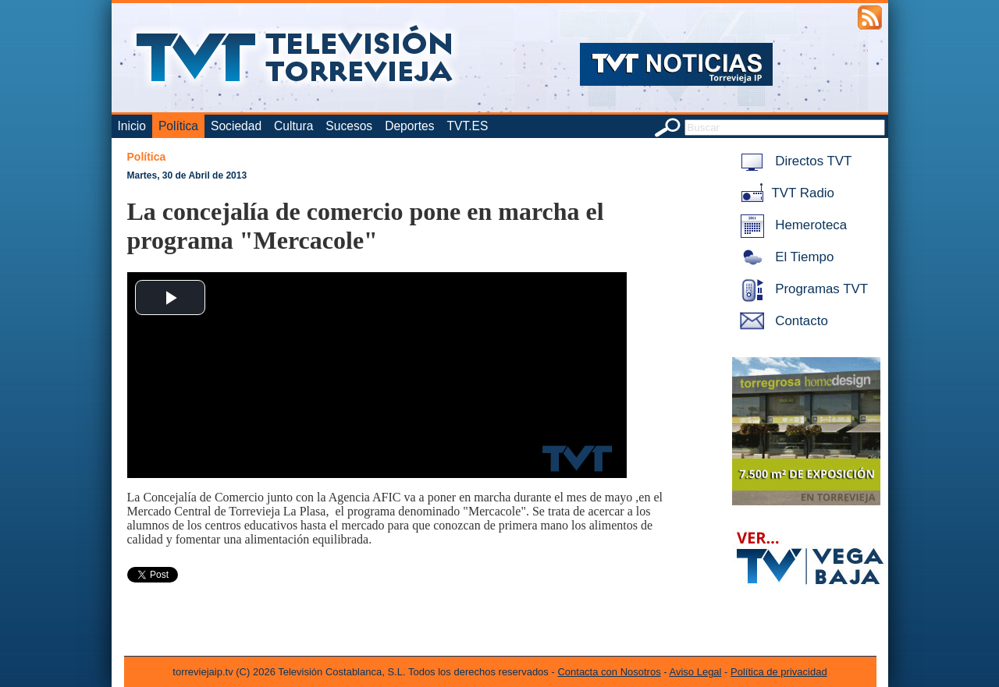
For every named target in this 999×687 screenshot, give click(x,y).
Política (178, 126)
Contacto (781, 320)
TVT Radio (784, 193)
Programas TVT (801, 289)
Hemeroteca (791, 225)
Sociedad (236, 126)
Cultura (293, 126)
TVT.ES (467, 126)
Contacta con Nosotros (608, 672)
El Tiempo (784, 257)
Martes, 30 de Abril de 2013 (187, 175)
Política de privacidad (779, 672)
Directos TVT (793, 161)
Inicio (132, 126)
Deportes (409, 126)
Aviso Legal (696, 672)
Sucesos (348, 126)
